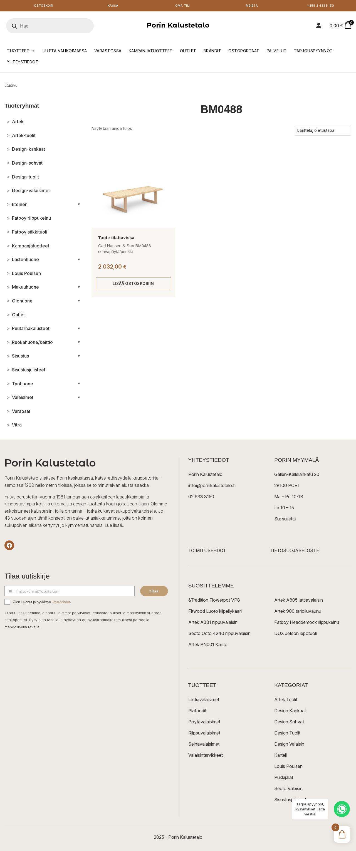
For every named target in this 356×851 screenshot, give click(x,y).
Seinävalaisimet (203, 745)
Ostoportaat (243, 51)
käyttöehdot (61, 603)
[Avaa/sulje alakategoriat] (78, 205)
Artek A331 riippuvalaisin (213, 623)
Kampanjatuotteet (151, 51)
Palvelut (277, 51)
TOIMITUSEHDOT (207, 551)
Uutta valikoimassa (65, 51)
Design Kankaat (290, 711)
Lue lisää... (115, 526)
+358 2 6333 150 (321, 6)
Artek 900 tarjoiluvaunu (297, 612)
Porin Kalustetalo (178, 26)
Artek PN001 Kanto (208, 645)
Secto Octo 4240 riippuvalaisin (219, 634)
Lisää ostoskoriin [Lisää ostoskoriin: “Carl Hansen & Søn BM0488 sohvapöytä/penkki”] (133, 284)
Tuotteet (21, 52)
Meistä (251, 6)
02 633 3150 (201, 497)
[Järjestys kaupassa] (323, 131)
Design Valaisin (289, 745)
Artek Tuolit (285, 700)
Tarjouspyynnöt (313, 51)
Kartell (280, 756)
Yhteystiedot (22, 63)
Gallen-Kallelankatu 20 (296, 475)
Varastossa (108, 51)
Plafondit (197, 711)
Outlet (188, 51)
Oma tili (182, 6)
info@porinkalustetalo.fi (212, 486)
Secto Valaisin (288, 789)
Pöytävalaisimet (204, 723)
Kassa (113, 6)
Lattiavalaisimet (203, 700)
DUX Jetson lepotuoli (295, 634)
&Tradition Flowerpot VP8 (214, 601)
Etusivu (11, 86)
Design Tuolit (287, 734)
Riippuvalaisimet (204, 734)
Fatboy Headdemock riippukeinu (306, 623)
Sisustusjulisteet (290, 800)
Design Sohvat (289, 723)
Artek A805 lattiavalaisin (298, 601)
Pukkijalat (283, 778)
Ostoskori (43, 6)
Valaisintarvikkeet (205, 756)
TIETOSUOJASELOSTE (294, 551)
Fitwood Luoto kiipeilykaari (215, 612)
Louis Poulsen (288, 767)
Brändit (212, 51)
